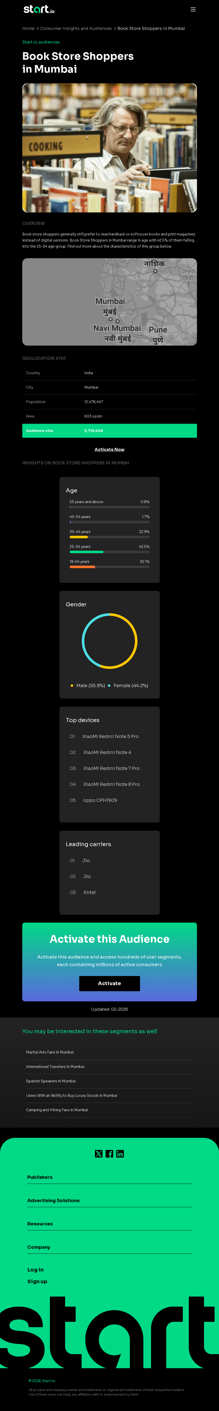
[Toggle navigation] (192, 9)
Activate (109, 983)
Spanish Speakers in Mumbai (51, 1081)
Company (38, 1247)
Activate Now (110, 449)
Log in (35, 1270)
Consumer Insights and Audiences (76, 28)
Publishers (39, 1177)
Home (28, 28)
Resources (40, 1224)
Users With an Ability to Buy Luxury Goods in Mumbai (71, 1095)
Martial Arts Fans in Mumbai (50, 1052)
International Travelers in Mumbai (55, 1066)
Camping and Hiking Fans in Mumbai (57, 1110)
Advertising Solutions (53, 1200)
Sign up (37, 1281)
